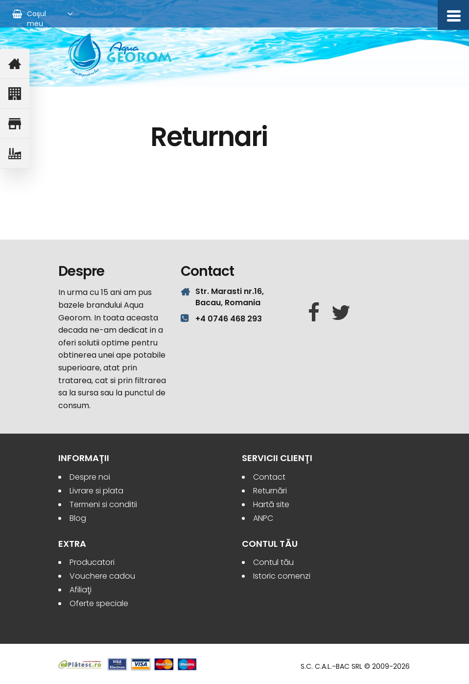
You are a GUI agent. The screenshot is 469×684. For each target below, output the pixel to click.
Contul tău (273, 562)
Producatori (92, 562)
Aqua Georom (120, 55)
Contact (269, 477)
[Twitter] (341, 313)
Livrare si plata (96, 490)
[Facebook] (314, 313)
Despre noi (90, 477)
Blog (78, 518)
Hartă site (271, 504)
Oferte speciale (99, 603)
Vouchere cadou (102, 576)
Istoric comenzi (281, 576)
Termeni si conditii (103, 504)
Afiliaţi (81, 589)
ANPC (263, 518)
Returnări (270, 490)
